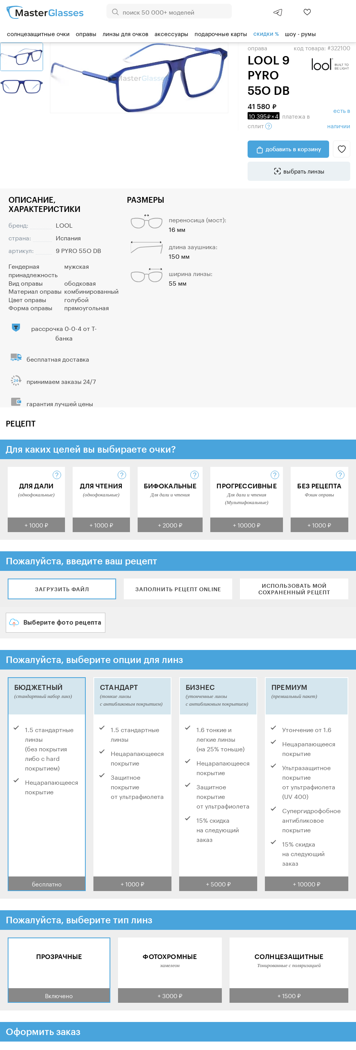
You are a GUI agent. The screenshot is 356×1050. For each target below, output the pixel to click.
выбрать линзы (303, 170)
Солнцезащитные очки (38, 33)
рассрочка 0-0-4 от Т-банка (64, 332)
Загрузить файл (62, 589)
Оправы (86, 33)
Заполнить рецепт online (178, 589)
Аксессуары (171, 33)
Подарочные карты (221, 33)
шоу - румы (300, 33)
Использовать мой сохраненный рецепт (294, 588)
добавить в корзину (293, 149)
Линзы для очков (125, 33)
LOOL (64, 224)
